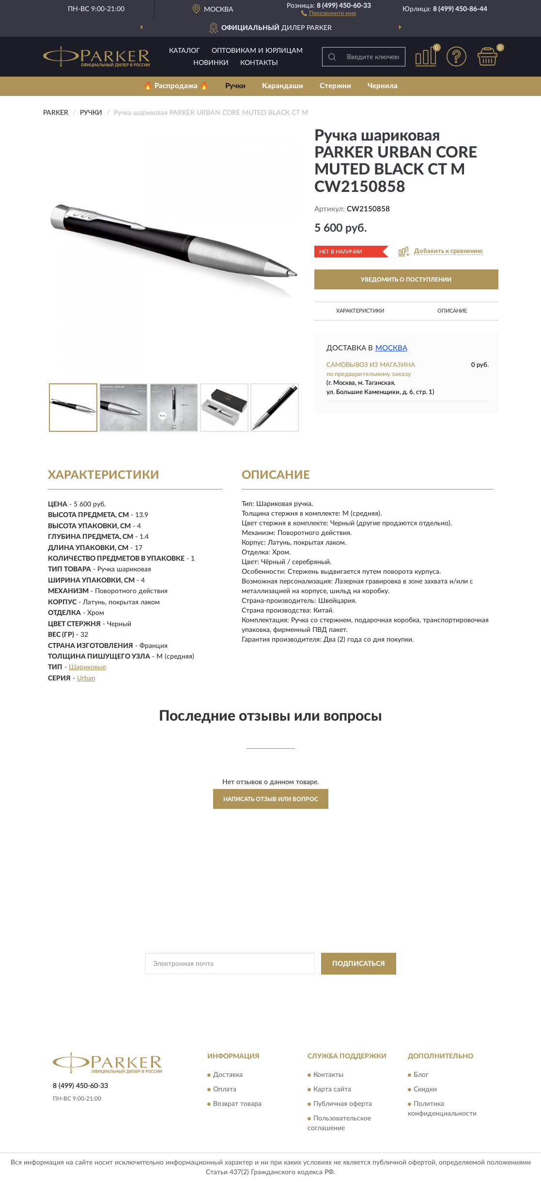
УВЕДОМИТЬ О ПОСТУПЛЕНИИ (406, 280)
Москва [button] (391, 348)
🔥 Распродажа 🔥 (176, 86)
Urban (86, 678)
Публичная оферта (342, 1104)
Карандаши (282, 86)
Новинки (211, 63)
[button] (328, 13)
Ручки (235, 86)
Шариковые (87, 667)
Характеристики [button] (360, 311)
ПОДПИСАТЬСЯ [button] (358, 964)
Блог (421, 1075)
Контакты (259, 63)
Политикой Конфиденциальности (270, 986)
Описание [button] (452, 311)
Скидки (425, 1090)
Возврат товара (237, 1104)
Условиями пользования (355, 986)
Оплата (224, 1090)
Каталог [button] (184, 50)
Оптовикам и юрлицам (257, 50)
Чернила (383, 86)
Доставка (228, 1075)
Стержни (335, 86)
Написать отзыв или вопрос (270, 799)
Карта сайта (332, 1090)
